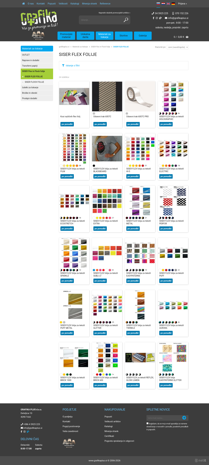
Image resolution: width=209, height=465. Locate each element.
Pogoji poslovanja (71, 426)
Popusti (52, 3)
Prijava (182, 3)
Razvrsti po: (160, 47)
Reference (105, 3)
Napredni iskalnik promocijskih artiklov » (114, 13)
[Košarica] (181, 37)
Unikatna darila (85, 35)
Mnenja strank (89, 3)
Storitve (124, 35)
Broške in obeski (29, 93)
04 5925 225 (161, 13)
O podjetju (68, 416)
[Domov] (23, 3)
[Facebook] (153, 18)
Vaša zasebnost (70, 431)
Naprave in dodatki (30, 60)
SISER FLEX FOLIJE (34, 76)
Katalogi (74, 3)
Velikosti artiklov (113, 421)
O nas (31, 3)
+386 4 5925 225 (31, 424)
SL (158, 3)
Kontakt (41, 3)
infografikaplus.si (178, 18)
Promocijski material (66, 35)
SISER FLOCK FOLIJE (34, 82)
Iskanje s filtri (73, 65)
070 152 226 (181, 13)
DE (173, 3)
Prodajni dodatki (29, 98)
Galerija (143, 35)
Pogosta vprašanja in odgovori (119, 441)
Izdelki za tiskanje (30, 87)
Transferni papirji (30, 66)
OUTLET (26, 55)
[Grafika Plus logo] (39, 19)
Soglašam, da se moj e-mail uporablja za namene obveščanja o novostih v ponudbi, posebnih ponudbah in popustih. (167, 427)
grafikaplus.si (64, 47)
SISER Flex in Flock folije (33, 71)
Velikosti (63, 3)
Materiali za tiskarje (104, 35)
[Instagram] (157, 18)
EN (168, 3)
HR (163, 3)
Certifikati (109, 436)
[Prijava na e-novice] (184, 418)
